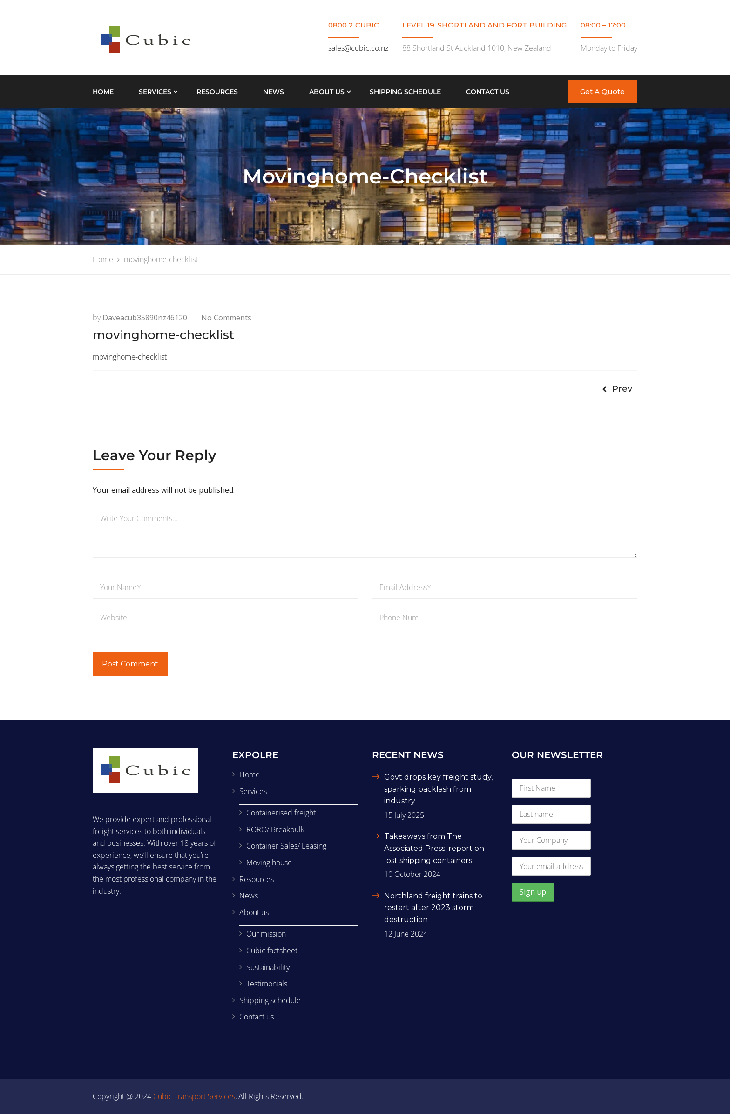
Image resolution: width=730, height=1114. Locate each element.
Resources (217, 92)
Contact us (487, 92)
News (273, 92)
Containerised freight (281, 813)
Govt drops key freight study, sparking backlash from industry (438, 789)
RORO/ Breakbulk (275, 829)
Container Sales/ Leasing (286, 846)
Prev (617, 389)
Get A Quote (602, 91)
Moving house (269, 862)
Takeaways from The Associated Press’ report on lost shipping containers (434, 848)
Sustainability (268, 967)
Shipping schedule (405, 92)
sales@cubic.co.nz (358, 48)
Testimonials (266, 983)
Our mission (266, 934)
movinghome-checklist (130, 357)
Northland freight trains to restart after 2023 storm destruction (433, 907)
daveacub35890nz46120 (144, 317)
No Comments (226, 317)
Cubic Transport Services (194, 1096)
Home (103, 92)
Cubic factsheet (271, 950)
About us (327, 92)
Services (155, 92)
